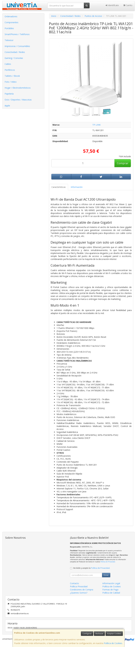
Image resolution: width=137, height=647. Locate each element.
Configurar (87, 633)
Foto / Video (11, 81)
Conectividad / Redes (15, 52)
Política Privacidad (78, 586)
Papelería (9, 93)
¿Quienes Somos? (78, 592)
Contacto (74, 583)
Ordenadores (11, 16)
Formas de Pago (110, 589)
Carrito (127, 5)
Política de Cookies (113, 643)
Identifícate (112, 5)
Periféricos (10, 70)
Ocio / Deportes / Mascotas (18, 99)
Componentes (11, 22)
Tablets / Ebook (12, 75)
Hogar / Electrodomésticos (18, 87)
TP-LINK (96, 124)
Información (77, 187)
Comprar (122, 163)
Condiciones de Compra (81, 589)
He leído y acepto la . (91, 568)
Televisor (9, 40)
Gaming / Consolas (14, 58)
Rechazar (99, 633)
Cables (8, 64)
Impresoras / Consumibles (17, 46)
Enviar (106, 575)
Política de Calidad (111, 592)
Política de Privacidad (108, 562)
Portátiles (9, 28)
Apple (7, 105)
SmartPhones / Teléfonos (17, 34)
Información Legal (111, 583)
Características (58, 187)
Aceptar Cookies (114, 633)
